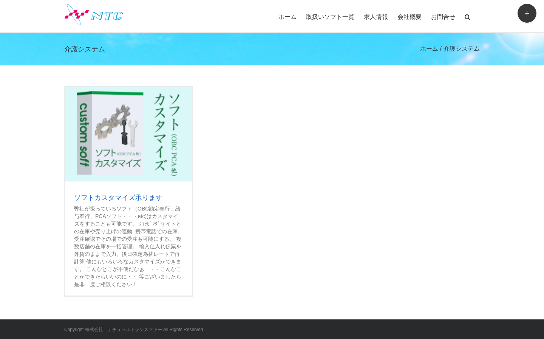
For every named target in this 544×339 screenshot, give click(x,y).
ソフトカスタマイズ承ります (118, 197)
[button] (467, 16)
